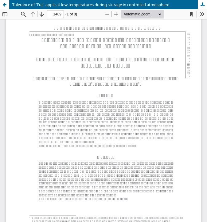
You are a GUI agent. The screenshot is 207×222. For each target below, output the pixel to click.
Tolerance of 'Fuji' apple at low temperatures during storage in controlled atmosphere (90, 4)
